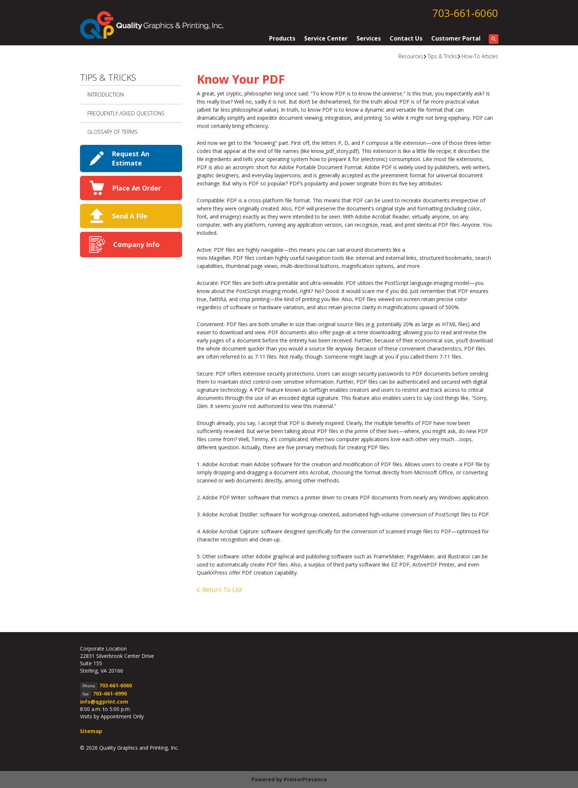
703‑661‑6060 (465, 13)
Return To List (222, 590)
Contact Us (406, 38)
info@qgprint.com (104, 701)
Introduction (105, 94)
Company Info (136, 244)
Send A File (129, 216)
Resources (410, 56)
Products (282, 38)
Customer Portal (456, 38)
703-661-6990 (110, 693)
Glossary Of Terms (112, 131)
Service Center (326, 38)
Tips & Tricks (442, 56)
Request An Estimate (130, 158)
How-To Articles (480, 56)
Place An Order (136, 188)
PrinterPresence (305, 779)
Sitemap (91, 731)
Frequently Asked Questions (125, 113)
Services (368, 38)
